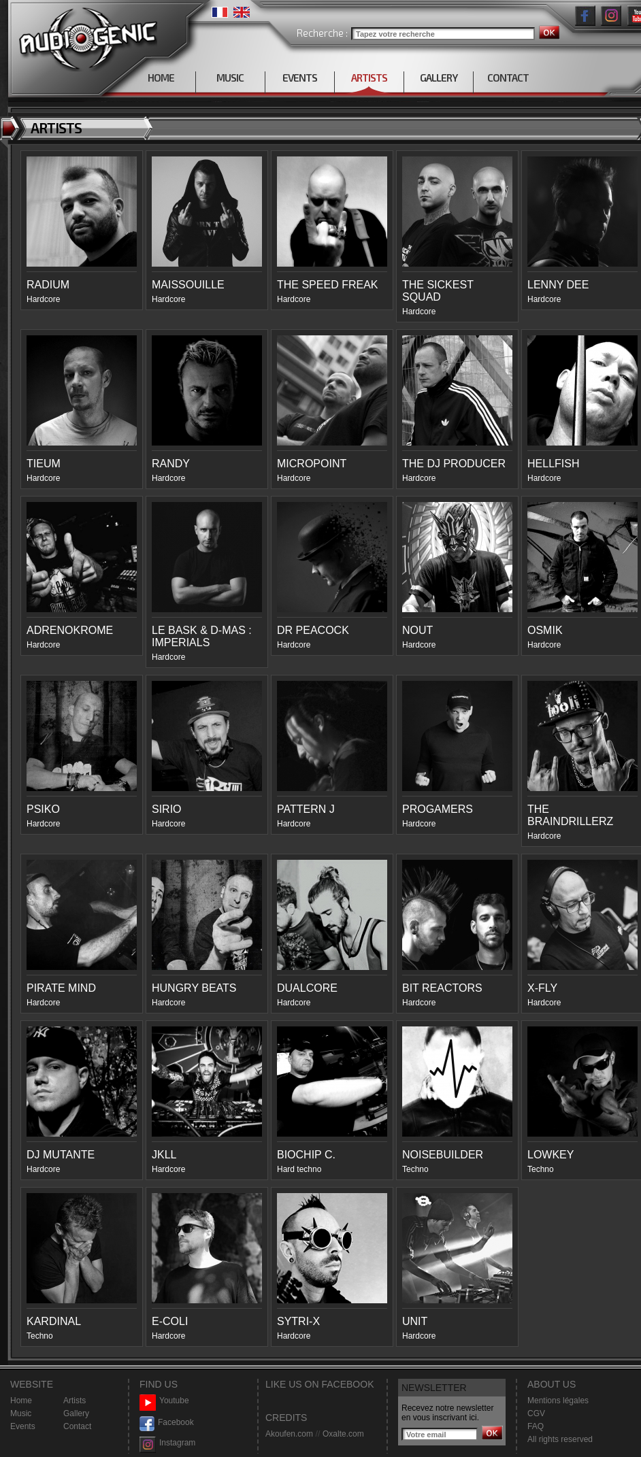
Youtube (164, 1400)
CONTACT (508, 77)
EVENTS (299, 77)
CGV (536, 1413)
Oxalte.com (343, 1434)
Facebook (166, 1422)
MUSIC (230, 77)
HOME (161, 77)
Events (22, 1426)
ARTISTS (369, 77)
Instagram (167, 1443)
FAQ (535, 1426)
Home (21, 1400)
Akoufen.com (289, 1434)
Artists (74, 1400)
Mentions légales (558, 1400)
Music (20, 1413)
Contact (77, 1426)
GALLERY (438, 77)
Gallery (76, 1413)
